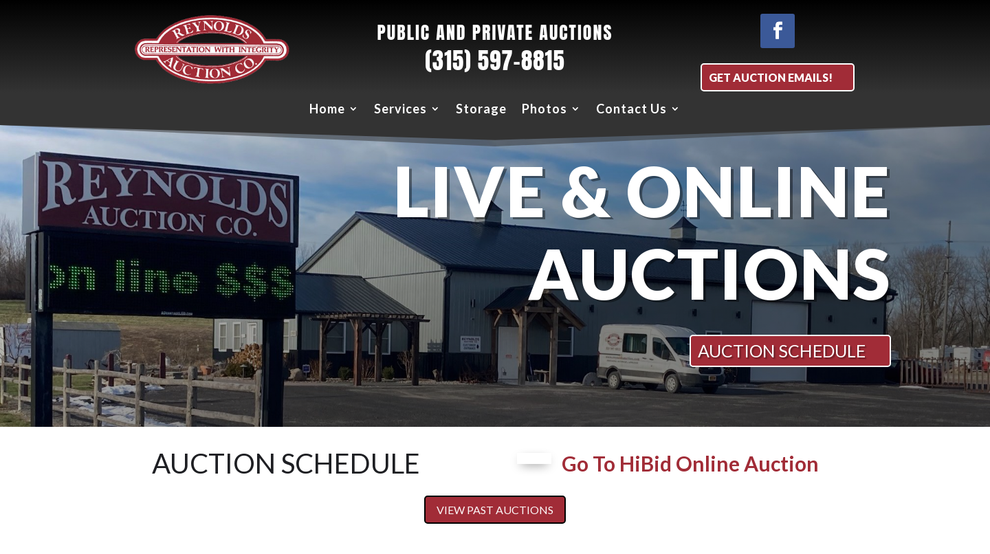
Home (327, 109)
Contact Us (631, 109)
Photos (544, 109)
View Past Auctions (495, 509)
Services (400, 109)
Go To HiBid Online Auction (690, 463)
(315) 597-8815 (494, 60)
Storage (481, 109)
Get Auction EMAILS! (771, 77)
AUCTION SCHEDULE (782, 350)
